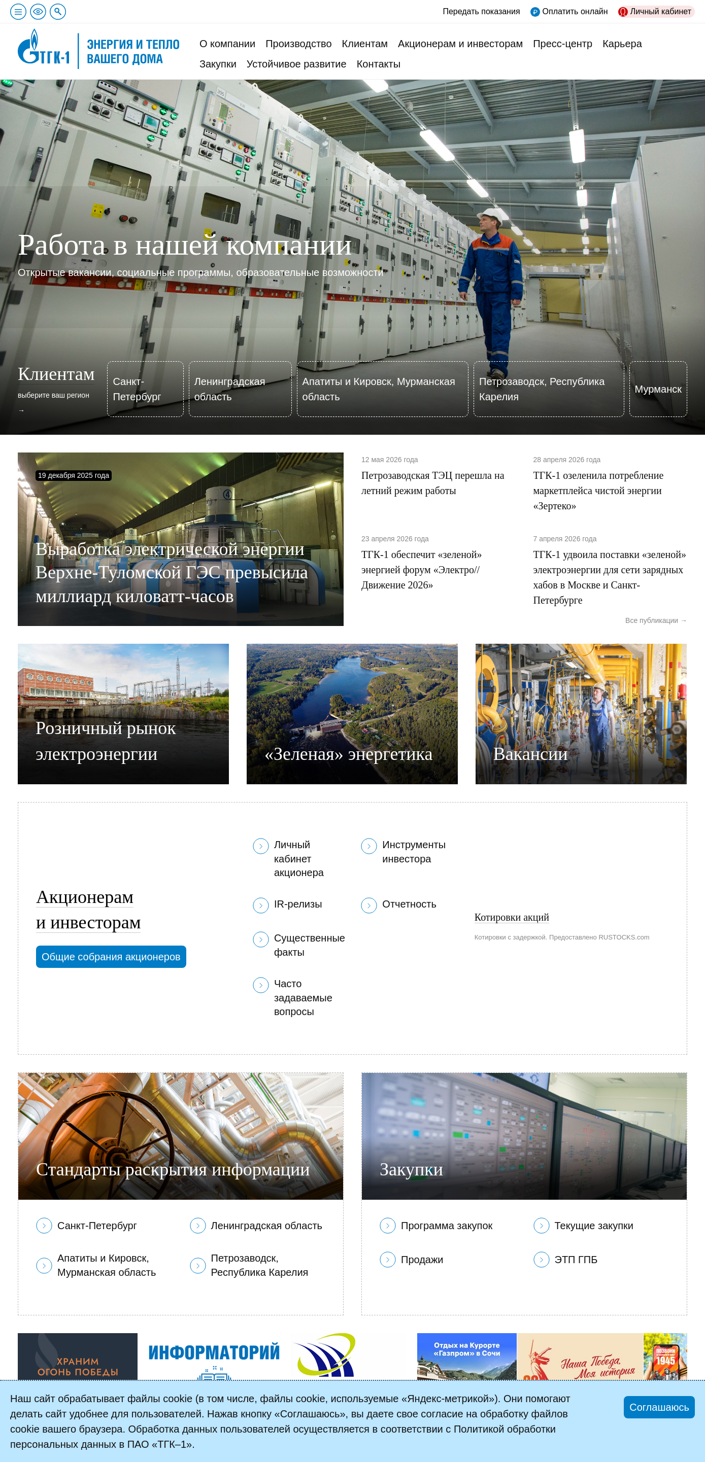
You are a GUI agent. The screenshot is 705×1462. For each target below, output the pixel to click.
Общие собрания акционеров (111, 956)
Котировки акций (512, 917)
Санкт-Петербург (137, 389)
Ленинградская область (229, 389)
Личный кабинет (660, 11)
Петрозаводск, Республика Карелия (542, 389)
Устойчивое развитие (297, 63)
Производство (298, 43)
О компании (227, 43)
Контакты (378, 63)
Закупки (218, 63)
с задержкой (526, 937)
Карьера (622, 43)
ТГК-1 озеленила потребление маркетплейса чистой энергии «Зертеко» (598, 490)
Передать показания (481, 11)
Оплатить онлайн (575, 11)
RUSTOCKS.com (623, 937)
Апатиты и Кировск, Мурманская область (379, 389)
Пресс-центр (562, 43)
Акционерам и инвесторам (460, 43)
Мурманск (658, 389)
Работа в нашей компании (185, 244)
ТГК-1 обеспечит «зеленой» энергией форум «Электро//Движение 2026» (421, 569)
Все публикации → (656, 620)
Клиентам (365, 43)
